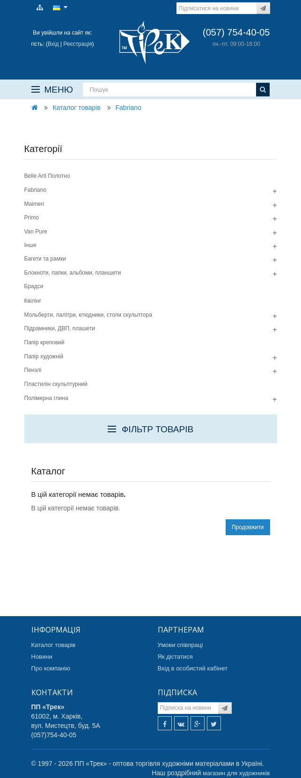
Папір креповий (44, 342)
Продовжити (248, 527)
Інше (30, 245)
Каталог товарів (76, 107)
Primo (31, 217)
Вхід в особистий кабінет (193, 668)
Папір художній (44, 356)
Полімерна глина (46, 398)
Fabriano (128, 107)
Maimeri (34, 204)
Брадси (34, 286)
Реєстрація (77, 44)
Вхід (53, 44)
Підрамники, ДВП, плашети (59, 328)
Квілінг (33, 301)
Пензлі (33, 370)
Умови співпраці (180, 644)
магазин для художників (236, 773)
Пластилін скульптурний (56, 384)
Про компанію (51, 668)
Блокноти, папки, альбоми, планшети (72, 272)
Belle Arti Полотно (47, 176)
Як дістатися (175, 656)
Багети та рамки (45, 258)
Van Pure (35, 231)
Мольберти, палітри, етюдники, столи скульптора (88, 315)
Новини (41, 656)
